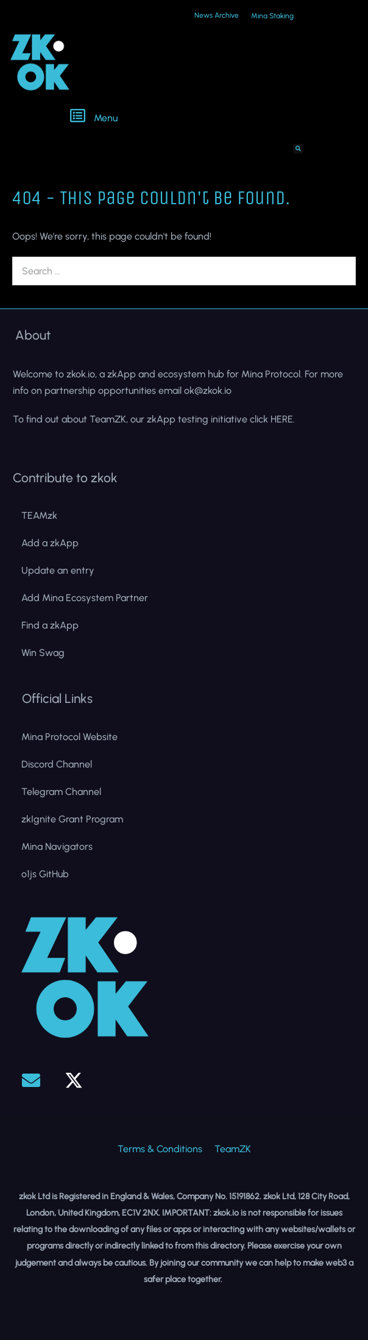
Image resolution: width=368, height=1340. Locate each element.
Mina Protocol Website (69, 737)
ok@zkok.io (208, 390)
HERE (282, 419)
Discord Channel (56, 764)
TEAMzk (39, 515)
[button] (185, 117)
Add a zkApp (50, 543)
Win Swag (43, 652)
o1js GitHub (45, 874)
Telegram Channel (61, 791)
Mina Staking (272, 16)
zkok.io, (81, 374)
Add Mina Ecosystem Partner (84, 598)
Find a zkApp (50, 625)
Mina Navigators (57, 846)
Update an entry (57, 570)
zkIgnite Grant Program (72, 819)
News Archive (216, 15)
